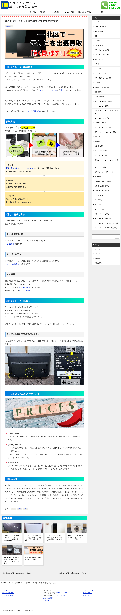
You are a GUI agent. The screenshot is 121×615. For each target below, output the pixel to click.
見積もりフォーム (17, 168)
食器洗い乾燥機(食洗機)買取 (103, 101)
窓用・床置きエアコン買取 (103, 78)
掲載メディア (99, 59)
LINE (40, 90)
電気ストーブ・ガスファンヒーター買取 (107, 161)
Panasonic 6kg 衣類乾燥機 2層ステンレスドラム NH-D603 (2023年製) (76, 537)
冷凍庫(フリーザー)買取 (102, 87)
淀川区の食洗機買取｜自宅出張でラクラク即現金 (33, 558)
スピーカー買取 (99, 209)
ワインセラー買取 (100, 167)
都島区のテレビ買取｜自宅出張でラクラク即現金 (17, 573)
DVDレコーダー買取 (101, 150)
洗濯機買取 (98, 92)
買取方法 (33, 12)
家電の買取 (9, 26)
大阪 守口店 (6, 590)
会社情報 (86, 595)
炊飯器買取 (98, 136)
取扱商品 (42, 12)
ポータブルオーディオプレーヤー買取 (107, 223)
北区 (19, 509)
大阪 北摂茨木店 (8, 593)
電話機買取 (98, 176)
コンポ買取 (98, 200)
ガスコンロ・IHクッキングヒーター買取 (107, 112)
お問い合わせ (87, 593)
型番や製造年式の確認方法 (103, 50)
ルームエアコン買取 (101, 73)
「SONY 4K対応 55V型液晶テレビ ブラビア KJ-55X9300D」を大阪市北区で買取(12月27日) (12, 538)
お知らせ (97, 249)
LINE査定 (29, 168)
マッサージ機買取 (100, 122)
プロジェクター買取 (101, 155)
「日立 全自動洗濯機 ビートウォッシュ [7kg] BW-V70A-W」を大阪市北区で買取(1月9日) (33, 538)
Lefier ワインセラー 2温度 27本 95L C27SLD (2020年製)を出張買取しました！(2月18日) (55, 538)
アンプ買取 (98, 204)
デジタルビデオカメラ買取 (103, 218)
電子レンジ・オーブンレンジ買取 (105, 132)
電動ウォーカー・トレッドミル (104, 172)
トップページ (22, 12)
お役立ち (97, 253)
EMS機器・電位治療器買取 (103, 181)
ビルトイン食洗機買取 (102, 106)
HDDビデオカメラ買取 (102, 190)
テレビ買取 (98, 69)
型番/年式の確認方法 (84, 12)
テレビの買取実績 (33, 111)
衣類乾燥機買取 (99, 97)
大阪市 (25, 509)
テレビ (13, 509)
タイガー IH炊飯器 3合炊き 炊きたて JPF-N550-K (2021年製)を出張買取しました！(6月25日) (12, 560)
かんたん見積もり (55, 12)
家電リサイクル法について (103, 54)
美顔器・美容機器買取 (102, 186)
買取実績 (97, 258)
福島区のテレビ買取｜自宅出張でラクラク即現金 (72, 573)
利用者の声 (98, 64)
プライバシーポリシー (90, 590)
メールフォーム (51, 90)
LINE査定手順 (69, 12)
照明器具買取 (99, 146)
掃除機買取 (98, 141)
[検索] (117, 237)
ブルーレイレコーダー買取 (103, 127)
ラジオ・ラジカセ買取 (102, 214)
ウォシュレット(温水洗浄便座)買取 (106, 228)
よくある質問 (99, 12)
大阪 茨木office (8, 595)
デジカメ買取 (99, 195)
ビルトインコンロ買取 (102, 118)
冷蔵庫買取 (98, 82)
